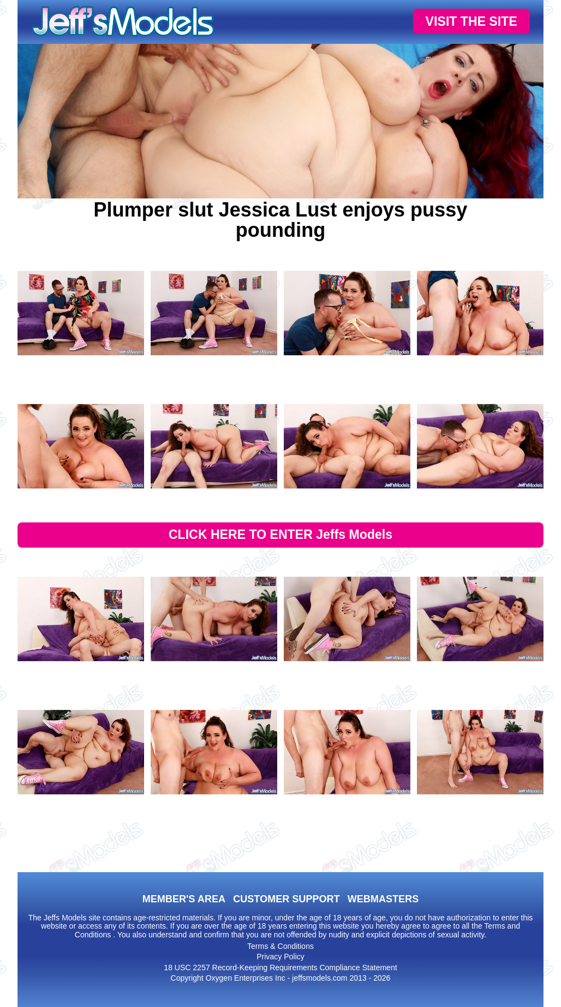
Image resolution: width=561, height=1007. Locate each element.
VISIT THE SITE (471, 21)
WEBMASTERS (383, 899)
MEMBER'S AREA (184, 899)
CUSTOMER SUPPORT (286, 899)
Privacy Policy (280, 956)
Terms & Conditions (280, 946)
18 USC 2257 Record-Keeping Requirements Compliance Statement (280, 967)
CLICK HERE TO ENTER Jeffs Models (281, 534)
